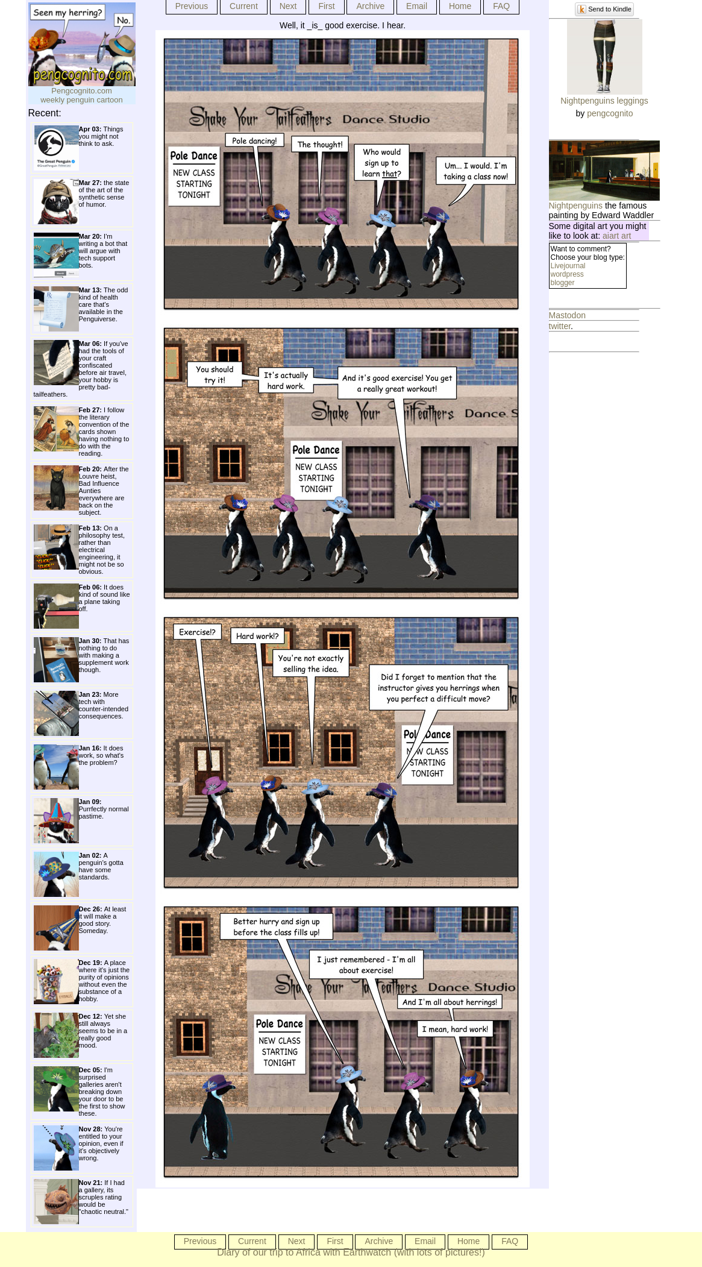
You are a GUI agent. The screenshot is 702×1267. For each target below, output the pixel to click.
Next (288, 6)
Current (244, 6)
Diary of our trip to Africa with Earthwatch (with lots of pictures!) (351, 1252)
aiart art (617, 236)
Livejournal (568, 266)
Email (416, 6)
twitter (560, 326)
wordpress (567, 274)
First (326, 6)
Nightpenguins (576, 205)
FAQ (501, 6)
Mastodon (567, 315)
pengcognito (610, 113)
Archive (370, 6)
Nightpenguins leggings (604, 100)
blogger (563, 282)
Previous (191, 6)
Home (460, 6)
